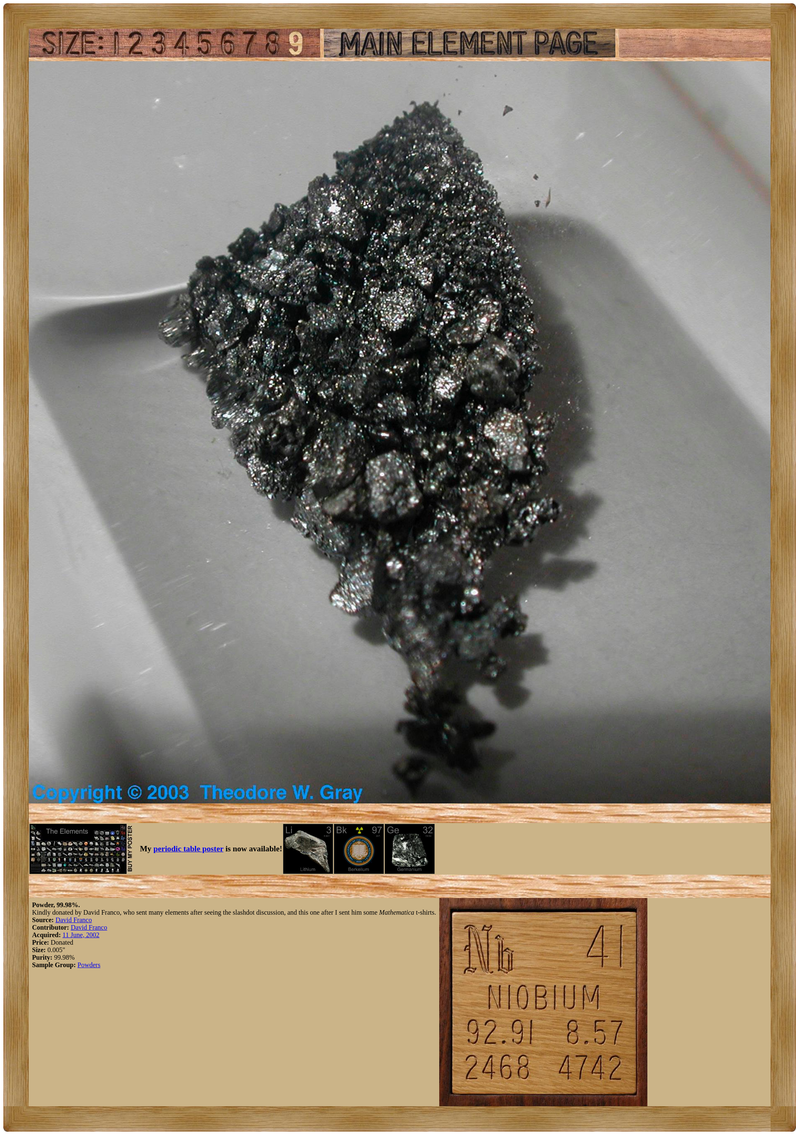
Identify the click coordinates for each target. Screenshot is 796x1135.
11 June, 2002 (81, 934)
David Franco (73, 919)
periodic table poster (189, 848)
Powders (88, 964)
